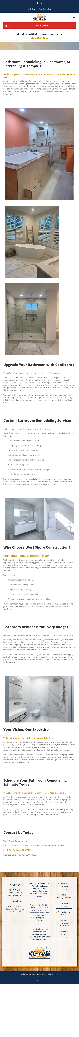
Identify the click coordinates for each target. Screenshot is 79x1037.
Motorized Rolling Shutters (64, 896)
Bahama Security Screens (64, 934)
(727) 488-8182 (13, 845)
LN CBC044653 (39, 37)
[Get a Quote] (39, 25)
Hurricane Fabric (64, 904)
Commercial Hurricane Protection (64, 923)
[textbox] (36, 547)
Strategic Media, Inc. (37, 974)
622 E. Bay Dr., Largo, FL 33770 (16, 850)
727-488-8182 (45, 9)
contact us (27, 845)
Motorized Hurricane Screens (64, 886)
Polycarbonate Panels (64, 913)
